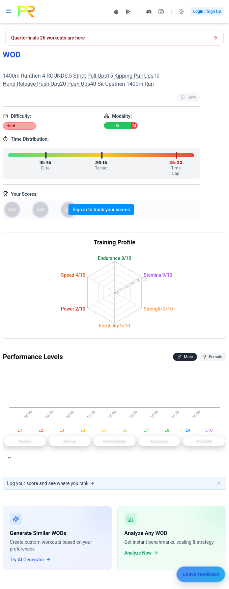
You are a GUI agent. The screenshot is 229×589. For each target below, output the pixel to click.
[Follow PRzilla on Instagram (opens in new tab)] (161, 11)
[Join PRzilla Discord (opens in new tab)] (149, 11)
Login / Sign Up (207, 11)
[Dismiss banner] (219, 483)
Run (149, 84)
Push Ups (78, 84)
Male (185, 356)
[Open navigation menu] (8, 10)
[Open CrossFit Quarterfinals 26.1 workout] (114, 38)
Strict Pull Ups (90, 76)
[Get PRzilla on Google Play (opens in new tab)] (128, 11)
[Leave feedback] (200, 574)
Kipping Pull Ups (133, 76)
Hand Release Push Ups (31, 84)
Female (212, 356)
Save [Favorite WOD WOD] (188, 97)
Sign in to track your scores (101, 209)
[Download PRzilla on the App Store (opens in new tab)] (116, 11)
